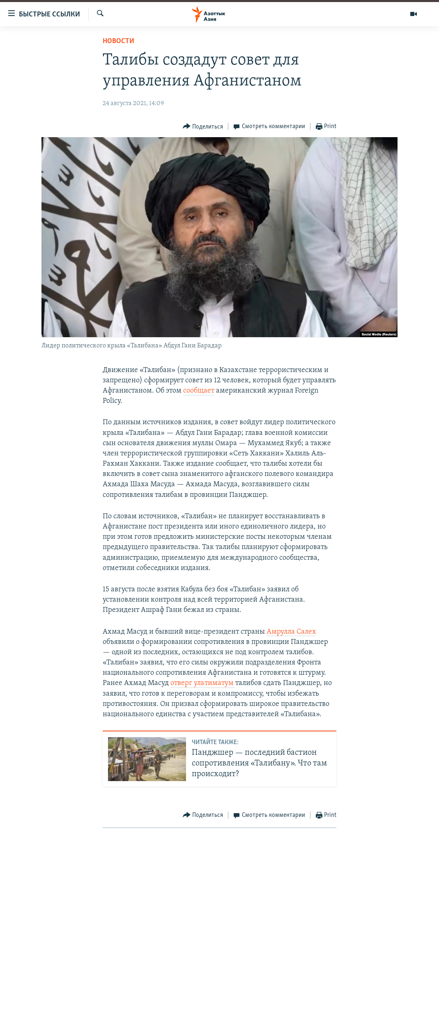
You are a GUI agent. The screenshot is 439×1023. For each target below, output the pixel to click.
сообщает (198, 391)
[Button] (203, 126)
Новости (118, 41)
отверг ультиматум (202, 683)
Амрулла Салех (291, 632)
